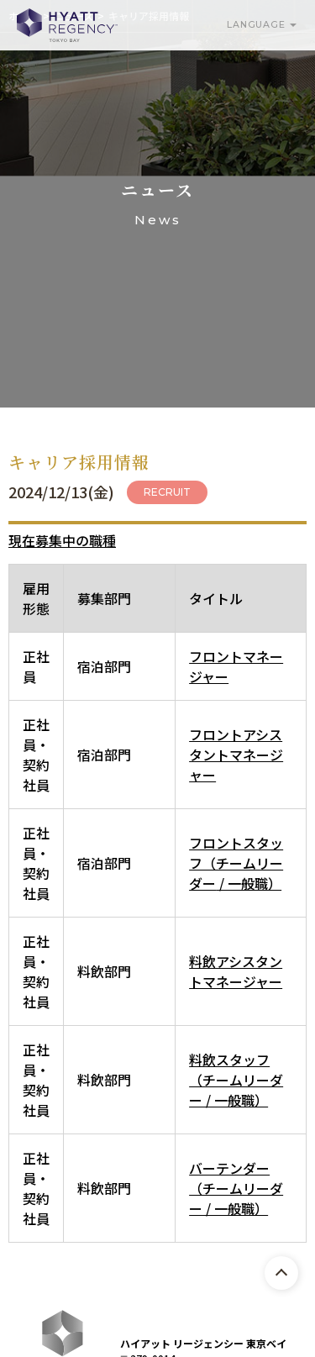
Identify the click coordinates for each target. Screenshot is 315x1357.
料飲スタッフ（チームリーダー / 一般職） (236, 1079)
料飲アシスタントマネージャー (235, 971)
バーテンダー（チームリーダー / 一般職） (236, 1188)
